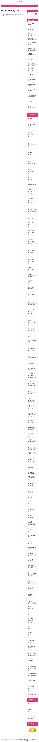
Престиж (31, 567)
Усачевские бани (33, 668)
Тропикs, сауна (32, 664)
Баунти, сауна (32, 343)
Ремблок (31, 583)
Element (31, 130)
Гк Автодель (32, 383)
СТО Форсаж (32, 642)
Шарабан (31, 684)
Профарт (31, 575)
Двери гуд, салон (33, 395)
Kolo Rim (31, 154)
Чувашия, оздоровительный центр (31, 680)
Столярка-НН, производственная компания (31, 646)
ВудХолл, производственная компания (31, 363)
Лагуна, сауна (32, 489)
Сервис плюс (32, 618)
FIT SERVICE (32, 134)
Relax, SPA (31, 173)
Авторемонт (32, 230)
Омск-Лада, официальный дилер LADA (32, 547)
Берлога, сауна (32, 348)
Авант (31, 191)
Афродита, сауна (33, 324)
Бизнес (31, 703)
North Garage (32, 161)
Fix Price (31, 136)
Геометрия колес (33, 377)
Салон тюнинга (32, 597)
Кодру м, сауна (32, 461)
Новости (31, 718)
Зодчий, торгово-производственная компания (32, 438)
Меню (3, 5)
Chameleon (31, 127)
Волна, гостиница (33, 359)
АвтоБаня (31, 196)
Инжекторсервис (33, 447)
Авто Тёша (31, 193)
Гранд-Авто (32, 391)
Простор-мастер (33, 573)
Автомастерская (33, 209)
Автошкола (32, 302)
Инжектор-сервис (33, 445)
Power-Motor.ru (32, 167)
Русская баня (32, 592)
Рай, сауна (31, 577)
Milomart (31, 156)
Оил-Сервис (32, 543)
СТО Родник (32, 636)
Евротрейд (32, 420)
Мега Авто (31, 515)
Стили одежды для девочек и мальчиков (31, 90)
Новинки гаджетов (33, 716)
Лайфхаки (31, 711)
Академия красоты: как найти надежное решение (31, 108)
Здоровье (31, 705)
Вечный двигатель (33, 354)
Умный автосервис (33, 666)
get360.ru (19, 1)
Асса (30, 320)
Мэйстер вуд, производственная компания (31, 528)
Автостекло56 (32, 298)
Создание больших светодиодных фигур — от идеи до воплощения (32, 73)
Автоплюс (31, 222)
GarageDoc (31, 152)
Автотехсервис (32, 300)
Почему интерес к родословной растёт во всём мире (32, 79)
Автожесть (31, 207)
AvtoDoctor (31, 122)
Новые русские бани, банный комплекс (31, 540)
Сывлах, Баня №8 (33, 653)
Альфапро (31, 313)
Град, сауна (32, 389)
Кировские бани (32, 459)
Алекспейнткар (32, 311)
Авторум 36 (32, 232)
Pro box (31, 169)
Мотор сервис (32, 524)
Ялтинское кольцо (33, 694)
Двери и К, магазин (33, 398)
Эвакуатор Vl (32, 688)
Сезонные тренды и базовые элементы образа (32, 605)
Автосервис (32, 234)
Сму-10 (31, 622)
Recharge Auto (32, 171)
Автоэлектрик (32, 304)
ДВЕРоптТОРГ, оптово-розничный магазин (31, 402)
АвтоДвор (31, 200)
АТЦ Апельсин (32, 322)
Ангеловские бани (33, 315)
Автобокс (31, 198)
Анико (31, 318)
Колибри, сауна (32, 463)
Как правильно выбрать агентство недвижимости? (31, 67)
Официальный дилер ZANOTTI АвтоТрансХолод (31, 552)
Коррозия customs (33, 483)
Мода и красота (32, 714)
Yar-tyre (31, 179)
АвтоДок (31, 204)
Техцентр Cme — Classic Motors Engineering (31, 660)
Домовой (31, 408)
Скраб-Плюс (32, 620)
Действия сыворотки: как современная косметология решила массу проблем (32, 61)
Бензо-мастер (32, 346)
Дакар (31, 393)
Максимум (31, 503)
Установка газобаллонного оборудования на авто (32, 672)
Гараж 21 (31, 375)
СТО (30, 634)
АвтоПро (31, 224)
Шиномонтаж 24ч (33, 686)
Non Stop (31, 159)
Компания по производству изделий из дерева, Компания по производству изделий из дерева (32, 475)
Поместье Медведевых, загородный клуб (31, 560)
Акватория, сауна (33, 309)
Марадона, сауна (33, 506)
